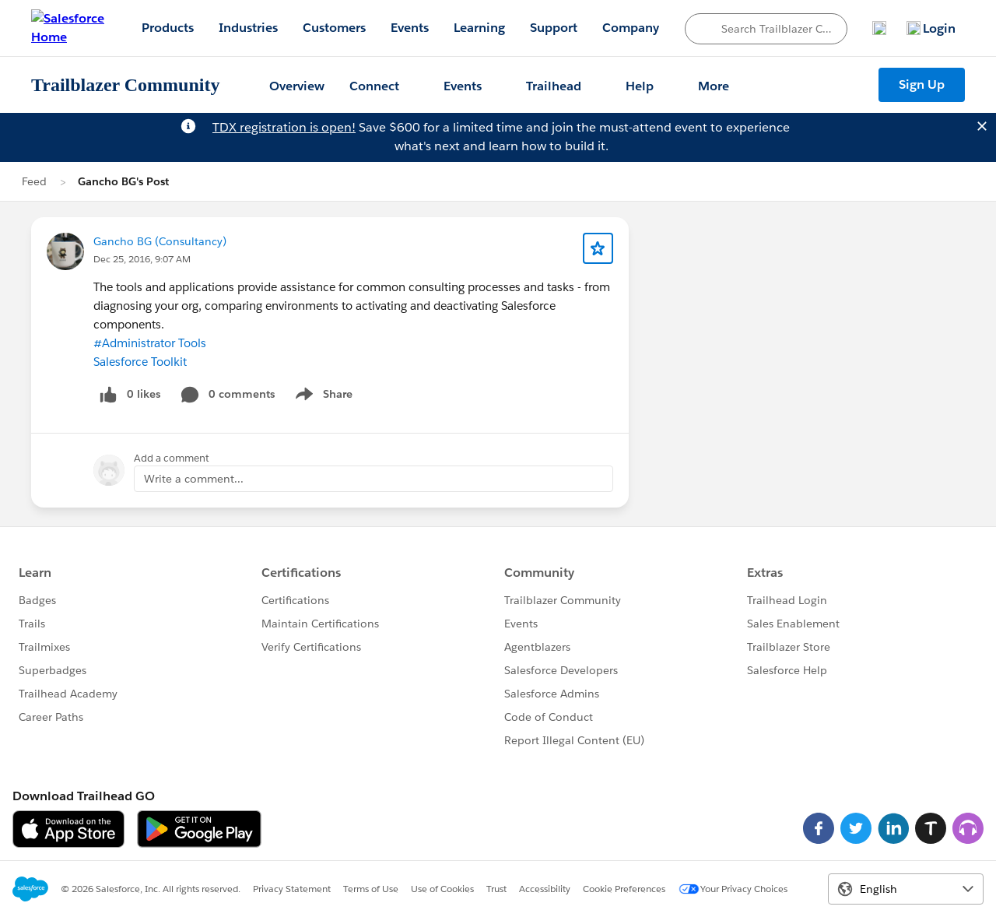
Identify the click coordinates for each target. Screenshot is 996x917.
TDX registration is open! (284, 127)
